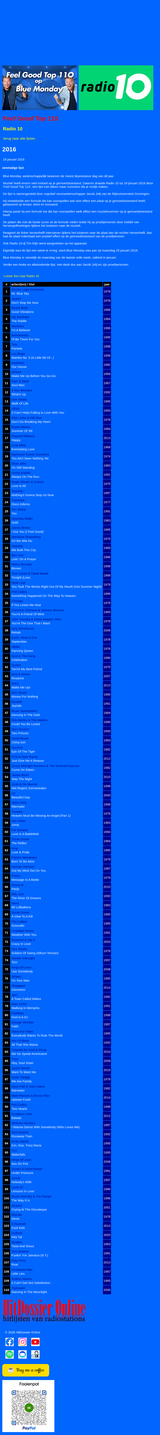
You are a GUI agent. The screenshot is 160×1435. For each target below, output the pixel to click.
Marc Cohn (19, 1004)
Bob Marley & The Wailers (29, 720)
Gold (14, 522)
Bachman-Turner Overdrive (30, 454)
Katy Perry (18, 1260)
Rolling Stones (21, 1279)
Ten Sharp (18, 509)
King (14, 848)
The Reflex (19, 843)
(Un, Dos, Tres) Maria (26, 1145)
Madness (17, 363)
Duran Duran (20, 839)
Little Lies (18, 1273)
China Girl (18, 742)
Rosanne (17, 678)
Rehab (16, 632)
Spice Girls (19, 802)
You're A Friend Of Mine (27, 614)
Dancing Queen (22, 650)
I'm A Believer (20, 330)
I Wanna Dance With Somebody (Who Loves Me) (45, 1127)
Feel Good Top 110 (30, 118)
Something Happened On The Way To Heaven (43, 595)
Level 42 (17, 1187)
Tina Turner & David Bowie (30, 573)
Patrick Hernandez (24, 857)
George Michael (22, 1022)
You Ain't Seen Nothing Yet (29, 458)
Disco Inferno (20, 504)
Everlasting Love (23, 449)
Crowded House (22, 930)
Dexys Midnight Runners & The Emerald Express (45, 766)
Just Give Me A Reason (27, 760)
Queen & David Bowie (26, 1169)
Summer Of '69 (21, 431)
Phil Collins (19, 592)
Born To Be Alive (22, 861)
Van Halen (18, 821)
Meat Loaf (18, 582)
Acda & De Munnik (24, 784)
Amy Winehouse (22, 628)
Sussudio (17, 925)
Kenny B (17, 885)
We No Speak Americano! (29, 1053)
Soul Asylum (20, 1132)
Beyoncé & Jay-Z (23, 940)
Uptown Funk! (21, 1099)
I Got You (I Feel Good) (27, 531)
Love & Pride (20, 852)
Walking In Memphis (25, 1008)
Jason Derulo (20, 1068)
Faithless (17, 1013)
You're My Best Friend (26, 669)
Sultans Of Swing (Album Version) (35, 953)
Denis (15, 1218)
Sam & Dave (20, 381)
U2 (13, 793)
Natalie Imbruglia (23, 958)
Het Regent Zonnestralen (28, 788)
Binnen (16, 568)
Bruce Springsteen (24, 711)
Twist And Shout (22, 1246)
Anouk (15, 1178)
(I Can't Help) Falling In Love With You (37, 412)
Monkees (17, 326)
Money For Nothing (24, 696)
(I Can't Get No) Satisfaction (30, 1282)
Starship (17, 491)
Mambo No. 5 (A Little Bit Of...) (32, 357)
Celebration (19, 660)
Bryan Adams (20, 427)
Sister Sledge (20, 1077)
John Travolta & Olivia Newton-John (36, 619)
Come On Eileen (22, 770)
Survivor (17, 747)
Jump (15, 824)
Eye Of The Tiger (23, 751)
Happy (15, 440)
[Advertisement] (80, 31)
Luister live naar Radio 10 (21, 276)
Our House (19, 366)
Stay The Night (21, 779)
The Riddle (19, 321)
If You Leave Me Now (26, 605)
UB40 (15, 408)
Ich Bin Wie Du (21, 541)
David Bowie (20, 738)
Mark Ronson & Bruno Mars (30, 1095)
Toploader (18, 1288)
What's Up (18, 394)
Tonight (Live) (20, 577)
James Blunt (20, 775)
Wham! (16, 372)
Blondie (16, 1214)
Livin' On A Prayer (23, 559)
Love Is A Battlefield (25, 834)
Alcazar (16, 1205)
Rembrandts (20, 335)
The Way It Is (20, 1200)
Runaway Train (21, 1136)
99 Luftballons (21, 907)
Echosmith (18, 1224)
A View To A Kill (22, 916)
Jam (14, 995)
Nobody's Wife (21, 1182)
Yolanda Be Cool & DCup (28, 1050)
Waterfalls (18, 1154)
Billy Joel (17, 894)
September (19, 641)
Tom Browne (20, 1251)
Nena (15, 903)
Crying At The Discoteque (29, 1209)
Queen (16, 298)
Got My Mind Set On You (28, 870)
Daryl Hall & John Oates (28, 1086)
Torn (14, 962)
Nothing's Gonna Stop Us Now (32, 495)
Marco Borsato (21, 564)
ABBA (15, 646)
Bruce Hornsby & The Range (31, 1196)
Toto (14, 344)
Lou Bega (18, 353)
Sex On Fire (19, 1163)
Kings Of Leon (21, 967)
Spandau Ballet (22, 518)
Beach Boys (19, 308)
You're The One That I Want (30, 623)
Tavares (16, 811)
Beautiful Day (20, 797)
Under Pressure (22, 1173)
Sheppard (18, 985)
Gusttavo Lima (21, 1114)
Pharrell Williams (23, 436)
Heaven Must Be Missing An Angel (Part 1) (40, 815)
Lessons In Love (22, 1191)
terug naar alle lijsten (19, 138)
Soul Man (18, 385)
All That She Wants (24, 1044)
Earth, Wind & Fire (24, 637)
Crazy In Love (21, 944)
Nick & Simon (20, 674)
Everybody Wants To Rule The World (36, 1035)
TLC (14, 1150)
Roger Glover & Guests (27, 482)
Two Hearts (19, 1108)
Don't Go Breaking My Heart (30, 421)
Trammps (18, 500)
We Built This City (23, 550)
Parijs (15, 889)
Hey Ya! (16, 1237)
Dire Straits (19, 399)
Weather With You (23, 934)
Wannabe (18, 806)
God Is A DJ (19, 1017)
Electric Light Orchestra (27, 289)
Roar (14, 1264)
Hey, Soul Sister (22, 1063)
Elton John (18, 463)
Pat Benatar (19, 830)
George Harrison (23, 866)
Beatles (16, 1242)
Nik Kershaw (20, 317)
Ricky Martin (20, 1141)
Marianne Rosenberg (26, 537)
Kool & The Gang (23, 656)
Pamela (16, 348)
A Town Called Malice (26, 999)
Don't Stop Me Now (24, 302)
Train (15, 1059)
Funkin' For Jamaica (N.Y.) (29, 1255)
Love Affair (18, 445)
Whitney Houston (23, 1123)
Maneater (18, 1090)
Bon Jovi (17, 555)
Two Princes (20, 733)
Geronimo (18, 989)
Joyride (16, 705)
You (14, 513)
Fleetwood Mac (22, 1269)
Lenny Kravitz (20, 472)
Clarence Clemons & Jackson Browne (37, 610)
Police (15, 875)
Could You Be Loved (25, 724)
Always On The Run (25, 476)
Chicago (17, 601)
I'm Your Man (20, 980)
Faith (14, 1026)
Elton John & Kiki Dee (26, 417)
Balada (16, 1118)
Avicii (15, 683)
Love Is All (18, 486)
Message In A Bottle (25, 879)
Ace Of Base (20, 1040)
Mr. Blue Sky (20, 293)
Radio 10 (12, 128)
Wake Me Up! (20, 687)
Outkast (16, 1233)
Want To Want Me (23, 1072)
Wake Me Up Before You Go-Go (33, 376)
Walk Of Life (19, 403)
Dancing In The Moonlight (29, 1292)
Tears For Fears (22, 1031)
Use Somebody (22, 971)
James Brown (20, 527)
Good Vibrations (22, 312)
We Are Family (21, 1081)
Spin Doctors (20, 729)
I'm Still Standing (23, 467)
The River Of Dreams (26, 898)
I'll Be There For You (25, 339)
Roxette (16, 701)
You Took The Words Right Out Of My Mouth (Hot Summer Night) (56, 586)
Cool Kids (18, 1228)
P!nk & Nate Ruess (24, 756)
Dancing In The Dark (25, 715)
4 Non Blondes (21, 390)
